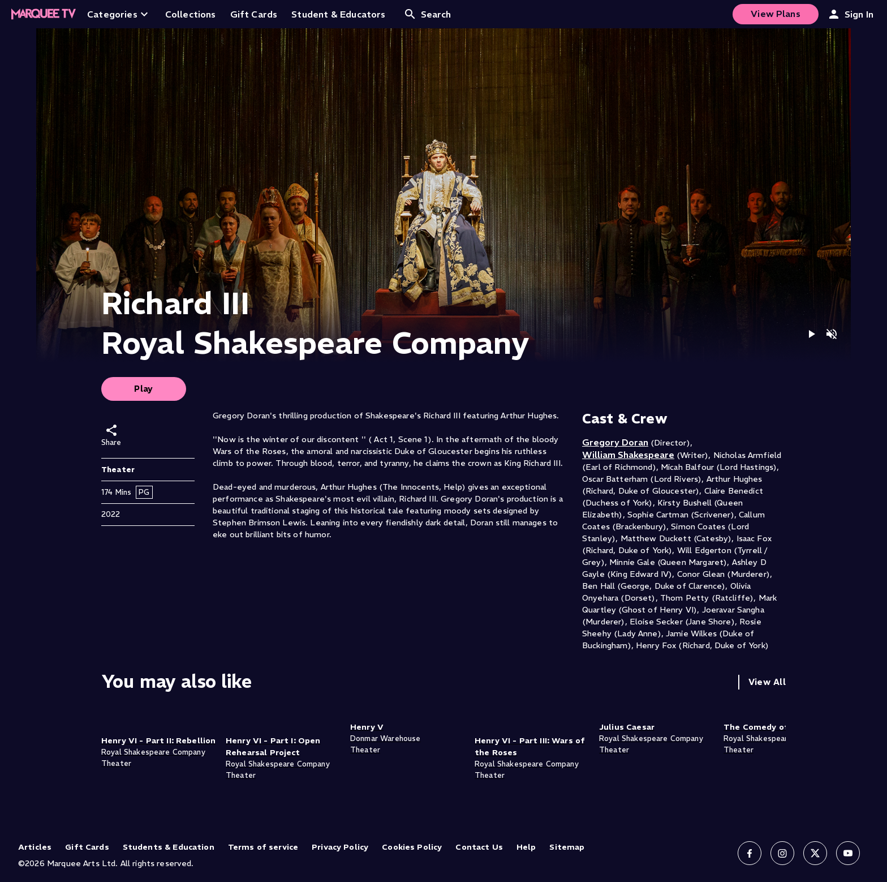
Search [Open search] (427, 14)
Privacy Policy (340, 847)
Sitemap (566, 847)
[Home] (43, 14)
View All (767, 682)
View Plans (775, 13)
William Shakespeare (628, 454)
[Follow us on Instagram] (782, 853)
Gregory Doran (615, 442)
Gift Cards (87, 847)
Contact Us (479, 847)
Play (143, 388)
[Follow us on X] (815, 853)
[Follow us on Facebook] (749, 853)
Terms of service (263, 847)
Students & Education (168, 847)
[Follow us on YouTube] (848, 853)
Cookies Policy (412, 847)
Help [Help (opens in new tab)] (526, 847)
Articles (34, 847)
